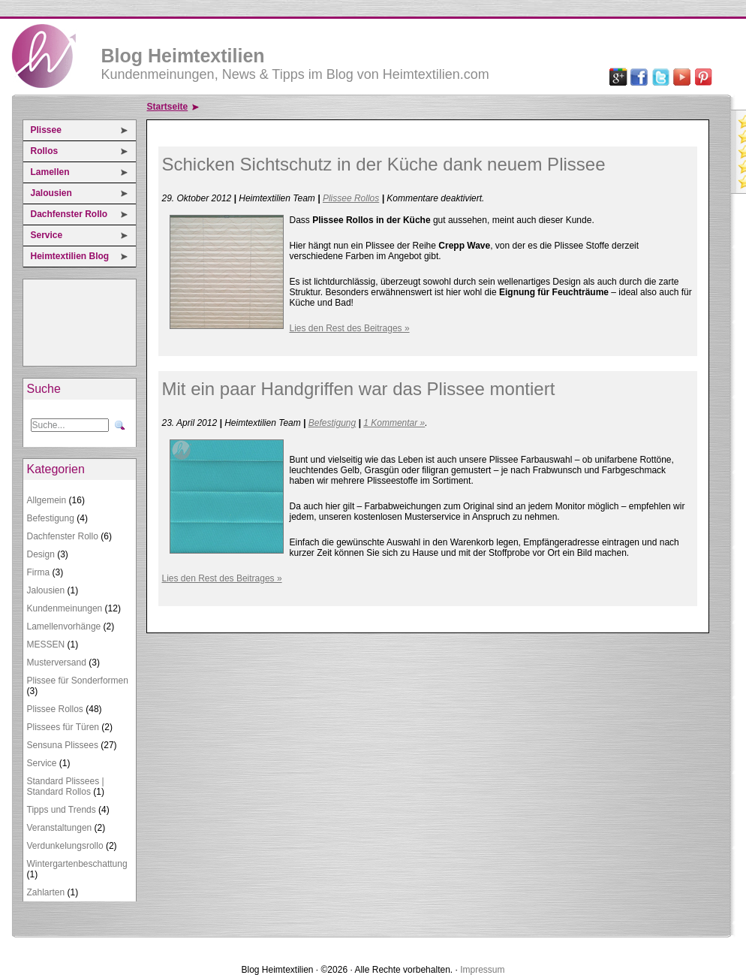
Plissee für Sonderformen (77, 680)
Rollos (45, 151)
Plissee (46, 130)
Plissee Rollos (55, 709)
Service (47, 235)
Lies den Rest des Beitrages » (350, 328)
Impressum (482, 969)
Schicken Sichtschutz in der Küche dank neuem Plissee (384, 164)
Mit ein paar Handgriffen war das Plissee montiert (358, 389)
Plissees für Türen (63, 727)
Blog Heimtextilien (183, 55)
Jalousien (51, 193)
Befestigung (50, 518)
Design (41, 554)
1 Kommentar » (394, 423)
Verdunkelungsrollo (65, 846)
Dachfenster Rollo (69, 214)
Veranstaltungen (59, 828)
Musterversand (56, 662)
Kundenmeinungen (65, 608)
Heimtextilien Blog (70, 256)
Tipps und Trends (61, 809)
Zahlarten (46, 892)
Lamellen (50, 172)
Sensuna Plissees (62, 745)
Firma (38, 572)
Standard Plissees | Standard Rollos (65, 786)
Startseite (167, 106)
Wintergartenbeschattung (77, 864)
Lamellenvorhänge (64, 626)
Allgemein (47, 500)
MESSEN (46, 644)
